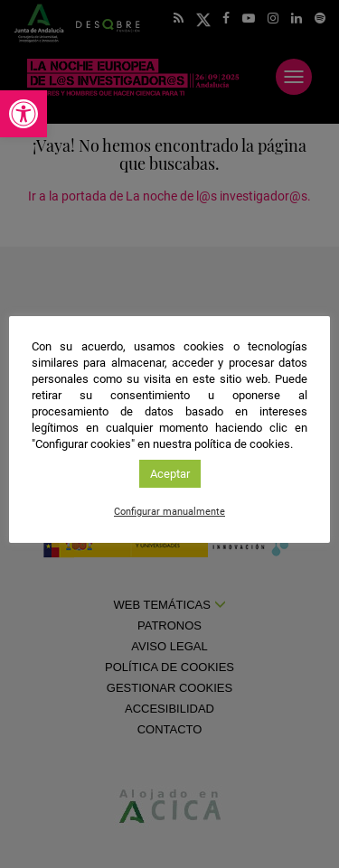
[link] (23, 113)
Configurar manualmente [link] (169, 512)
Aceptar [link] (170, 474)
